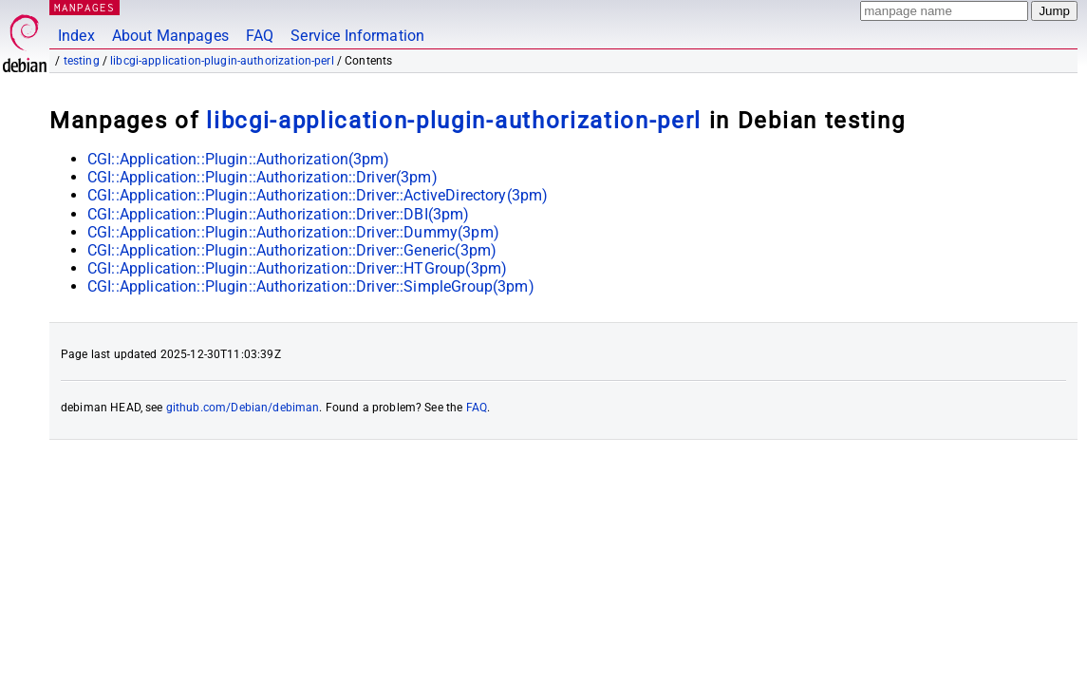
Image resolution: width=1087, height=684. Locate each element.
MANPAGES (84, 7)
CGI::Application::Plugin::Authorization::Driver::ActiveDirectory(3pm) (317, 195)
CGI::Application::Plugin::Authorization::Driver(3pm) (262, 177)
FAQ (259, 36)
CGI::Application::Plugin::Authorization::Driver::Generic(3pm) (292, 250)
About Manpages (170, 36)
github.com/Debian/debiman (243, 407)
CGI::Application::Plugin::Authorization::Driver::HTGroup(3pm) (297, 268)
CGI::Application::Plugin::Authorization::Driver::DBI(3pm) (278, 214)
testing (82, 60)
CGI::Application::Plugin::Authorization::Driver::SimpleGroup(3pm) (310, 286)
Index (76, 36)
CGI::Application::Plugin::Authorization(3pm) (238, 159)
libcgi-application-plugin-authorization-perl (222, 60)
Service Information (357, 36)
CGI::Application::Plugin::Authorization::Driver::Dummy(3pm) (293, 232)
